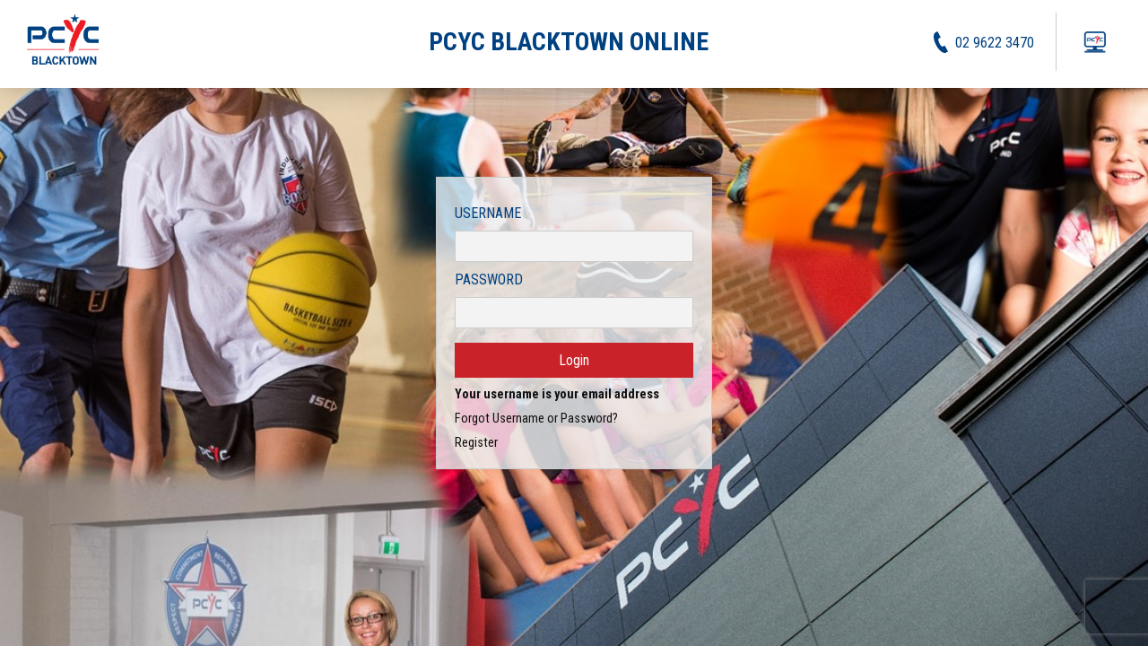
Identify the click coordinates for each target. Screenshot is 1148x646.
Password (489, 279)
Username (488, 213)
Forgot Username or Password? (536, 418)
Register (476, 442)
